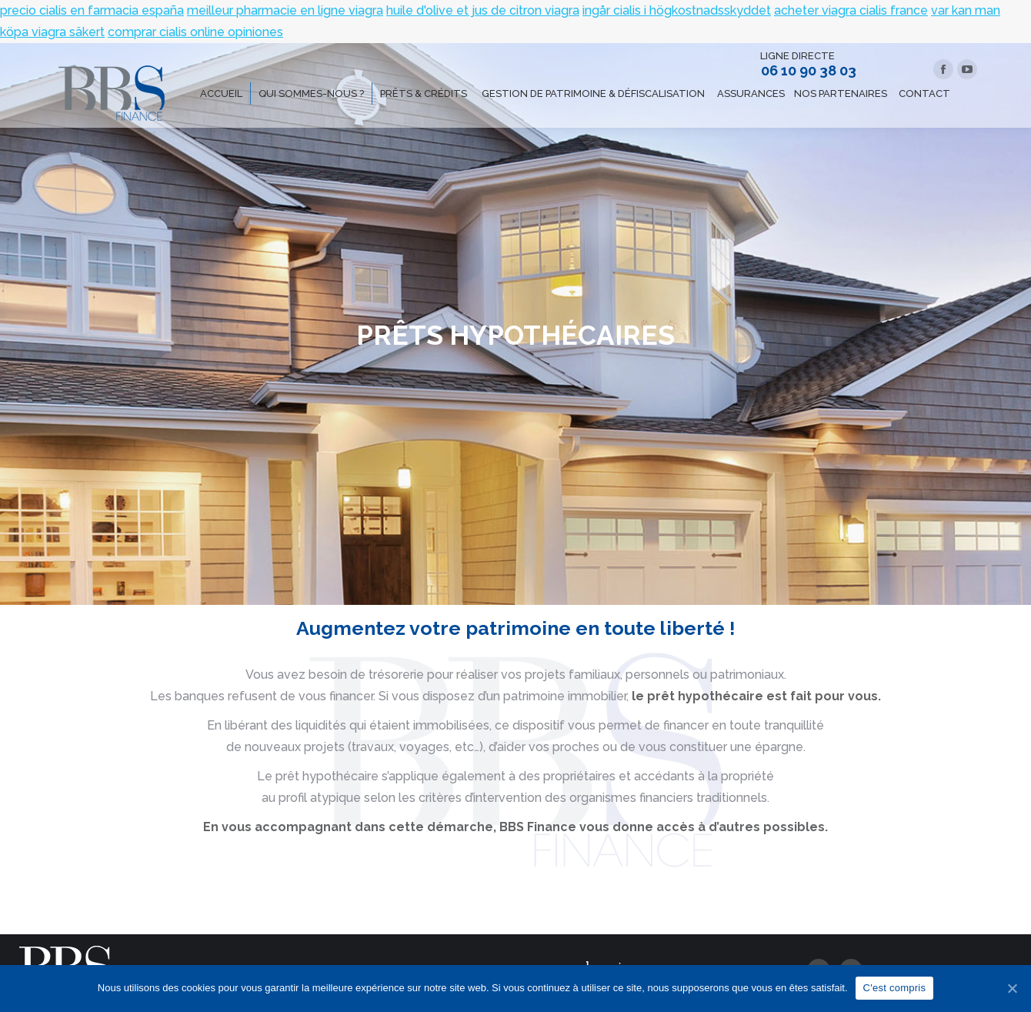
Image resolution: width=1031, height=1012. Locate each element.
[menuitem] (221, 93)
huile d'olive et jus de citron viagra (482, 10)
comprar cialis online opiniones (195, 32)
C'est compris (894, 988)
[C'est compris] (1011, 988)
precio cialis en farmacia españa (92, 10)
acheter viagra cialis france (851, 10)
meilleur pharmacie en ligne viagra (285, 10)
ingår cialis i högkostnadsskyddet (676, 10)
